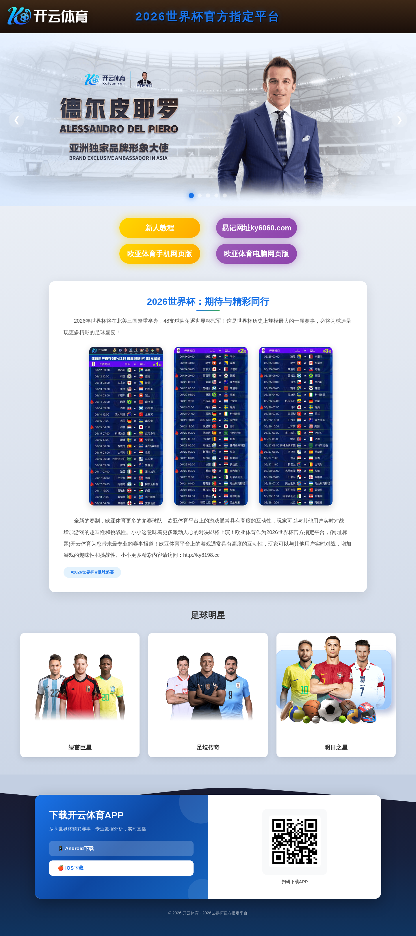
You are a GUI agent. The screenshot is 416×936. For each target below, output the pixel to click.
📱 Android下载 (76, 848)
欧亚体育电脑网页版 (256, 254)
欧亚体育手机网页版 (159, 254)
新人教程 (159, 228)
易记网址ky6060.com (256, 228)
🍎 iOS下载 (70, 868)
